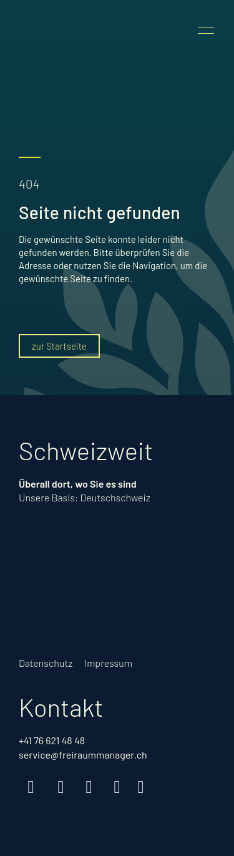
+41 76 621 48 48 (52, 740)
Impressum (108, 663)
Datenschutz (45, 663)
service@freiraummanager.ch (83, 754)
